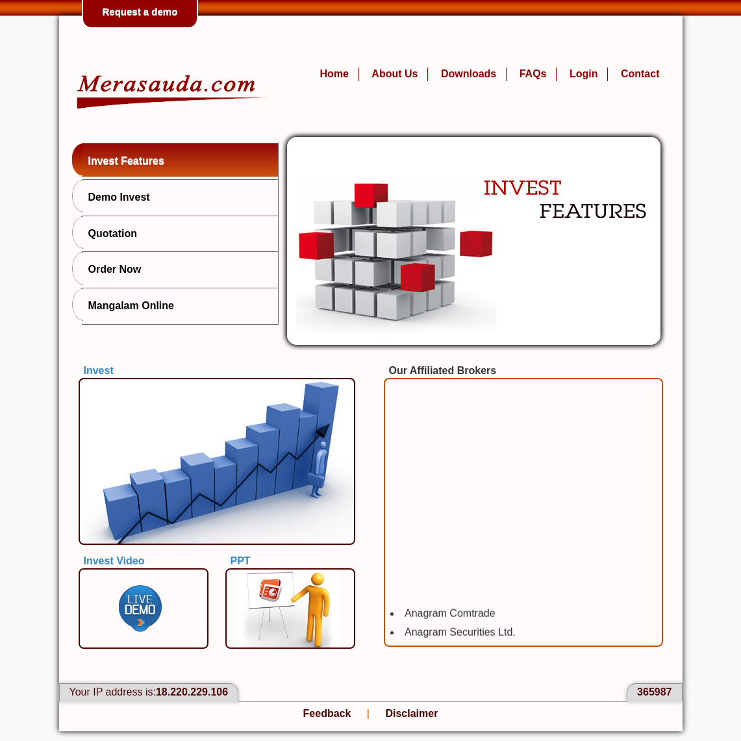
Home (334, 73)
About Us (394, 73)
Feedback (327, 713)
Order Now (112, 268)
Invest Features (123, 160)
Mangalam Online (128, 304)
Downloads (468, 73)
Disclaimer (411, 713)
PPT (241, 560)
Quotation (110, 232)
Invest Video (114, 560)
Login (584, 73)
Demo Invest (116, 196)
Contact (640, 73)
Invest (99, 370)
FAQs (533, 73)
